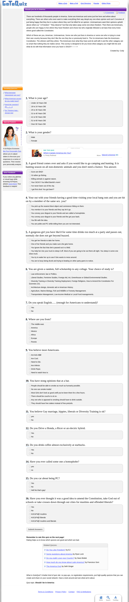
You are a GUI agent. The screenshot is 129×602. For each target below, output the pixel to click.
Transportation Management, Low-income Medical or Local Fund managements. (61, 294)
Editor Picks (106, 3)
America (33, 328)
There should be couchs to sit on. (43, 396)
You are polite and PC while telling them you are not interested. (54, 224)
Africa (32, 335)
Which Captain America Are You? (57, 153)
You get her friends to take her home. (44, 240)
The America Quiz (53, 566)
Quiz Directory (86, 3)
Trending (115, 598)
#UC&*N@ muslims (38, 514)
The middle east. (36, 324)
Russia (33, 342)
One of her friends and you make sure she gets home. (51, 244)
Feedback (121, 13)
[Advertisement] (75, 73)
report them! (12, 184)
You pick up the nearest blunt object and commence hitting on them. (56, 206)
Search (108, 598)
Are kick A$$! (35, 355)
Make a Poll (74, 3)
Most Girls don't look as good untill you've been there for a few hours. (57, 393)
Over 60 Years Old (37, 124)
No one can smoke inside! (40, 389)
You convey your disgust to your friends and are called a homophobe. (57, 213)
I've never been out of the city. (42, 186)
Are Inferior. (34, 365)
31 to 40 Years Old (37, 113)
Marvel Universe (108, 155)
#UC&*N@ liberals (37, 517)
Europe (33, 338)
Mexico (33, 331)
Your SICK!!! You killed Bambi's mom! (44, 182)
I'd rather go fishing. (38, 175)
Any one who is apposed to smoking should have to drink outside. (55, 400)
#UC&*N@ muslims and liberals (42, 521)
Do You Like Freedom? (56, 550)
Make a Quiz (62, 3)
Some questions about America (59, 554)
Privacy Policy (60, 592)
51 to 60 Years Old (37, 121)
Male (32, 137)
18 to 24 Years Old (37, 106)
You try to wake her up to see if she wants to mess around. (53, 257)
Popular (96, 3)
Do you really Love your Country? (60, 558)
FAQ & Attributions (84, 592)
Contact (71, 592)
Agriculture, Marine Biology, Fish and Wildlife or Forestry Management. (57, 291)
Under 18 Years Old (38, 103)
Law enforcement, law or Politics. (43, 274)
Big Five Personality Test (12, 151)
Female (33, 141)
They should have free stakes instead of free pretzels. (51, 403)
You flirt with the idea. (38, 220)
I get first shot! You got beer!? (41, 189)
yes (31, 416)
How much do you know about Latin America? (65, 562)
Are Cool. (33, 358)
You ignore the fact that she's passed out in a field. (50, 248)
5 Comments (109, 13)
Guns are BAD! (36, 172)
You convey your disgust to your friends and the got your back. (54, 217)
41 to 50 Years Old (37, 117)
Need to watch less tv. (38, 373)
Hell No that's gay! (37, 490)
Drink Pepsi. (35, 369)
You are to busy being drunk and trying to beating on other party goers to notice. (61, 261)
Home (101, 598)
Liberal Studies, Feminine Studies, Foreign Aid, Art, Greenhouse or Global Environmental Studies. (68, 278)
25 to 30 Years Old (37, 110)
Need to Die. (35, 362)
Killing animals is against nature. (42, 179)
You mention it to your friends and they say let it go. (50, 210)
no (31, 470)
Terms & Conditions (45, 592)
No (31, 311)
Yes (31, 308)
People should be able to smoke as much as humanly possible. (54, 386)
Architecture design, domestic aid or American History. (51, 287)
